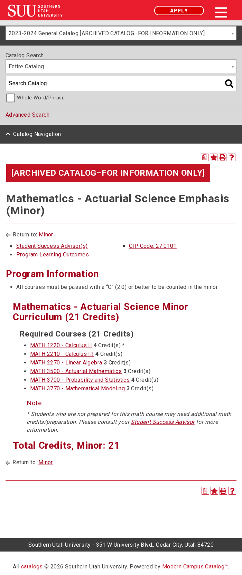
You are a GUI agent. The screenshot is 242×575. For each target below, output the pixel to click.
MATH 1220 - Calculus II (61, 345)
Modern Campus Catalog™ (195, 566)
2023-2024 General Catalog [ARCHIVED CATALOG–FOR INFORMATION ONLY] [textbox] (107, 33)
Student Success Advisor (162, 422)
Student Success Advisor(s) (51, 246)
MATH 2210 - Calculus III (62, 354)
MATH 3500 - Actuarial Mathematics (76, 371)
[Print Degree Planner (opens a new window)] (204, 157)
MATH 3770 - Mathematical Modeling (77, 388)
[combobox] (121, 33)
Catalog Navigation (37, 134)
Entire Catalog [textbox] (26, 66)
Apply (179, 10)
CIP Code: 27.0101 (153, 246)
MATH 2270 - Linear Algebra (66, 362)
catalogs (32, 566)
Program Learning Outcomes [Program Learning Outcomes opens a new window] (52, 254)
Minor (46, 234)
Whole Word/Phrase (41, 98)
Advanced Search (27, 114)
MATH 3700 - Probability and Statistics (80, 380)
